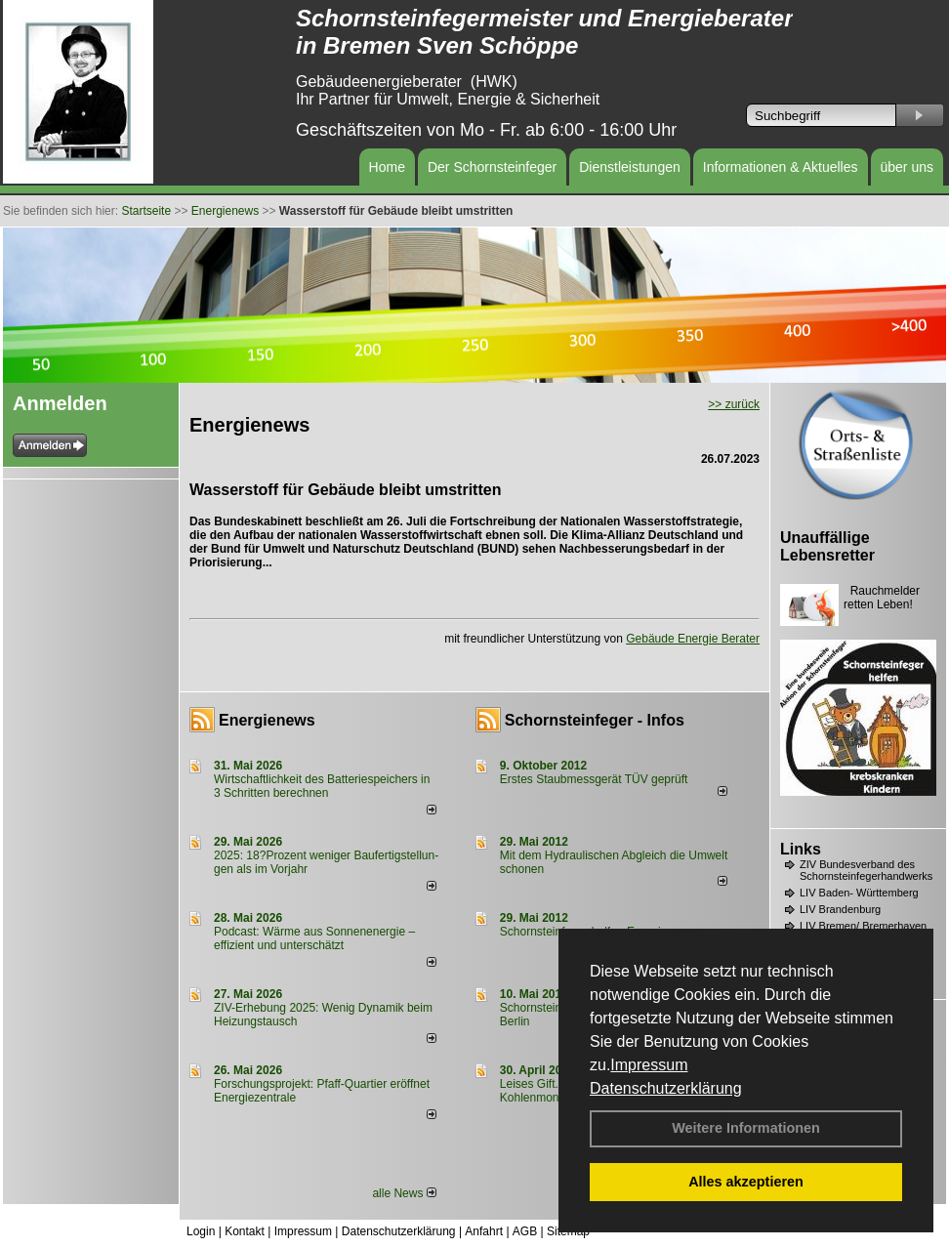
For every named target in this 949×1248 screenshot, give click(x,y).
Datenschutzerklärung (666, 1088)
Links (800, 849)
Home (387, 167)
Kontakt (245, 1231)
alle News (403, 1193)
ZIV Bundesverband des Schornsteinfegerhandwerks (866, 870)
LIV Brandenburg (840, 909)
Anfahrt (484, 1231)
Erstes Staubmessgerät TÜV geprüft (594, 779)
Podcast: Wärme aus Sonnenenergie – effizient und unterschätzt (314, 938)
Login (200, 1231)
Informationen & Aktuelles (780, 167)
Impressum (648, 1065)
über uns (907, 167)
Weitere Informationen (746, 1128)
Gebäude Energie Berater (693, 638)
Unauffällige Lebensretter (827, 546)
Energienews (267, 720)
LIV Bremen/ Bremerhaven (863, 926)
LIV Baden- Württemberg (859, 892)
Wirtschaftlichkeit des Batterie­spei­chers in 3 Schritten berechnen (322, 786)
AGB (525, 1231)
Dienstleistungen (630, 167)
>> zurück (734, 404)
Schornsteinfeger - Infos (594, 720)
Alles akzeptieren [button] (746, 1181)
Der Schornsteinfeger (492, 167)
